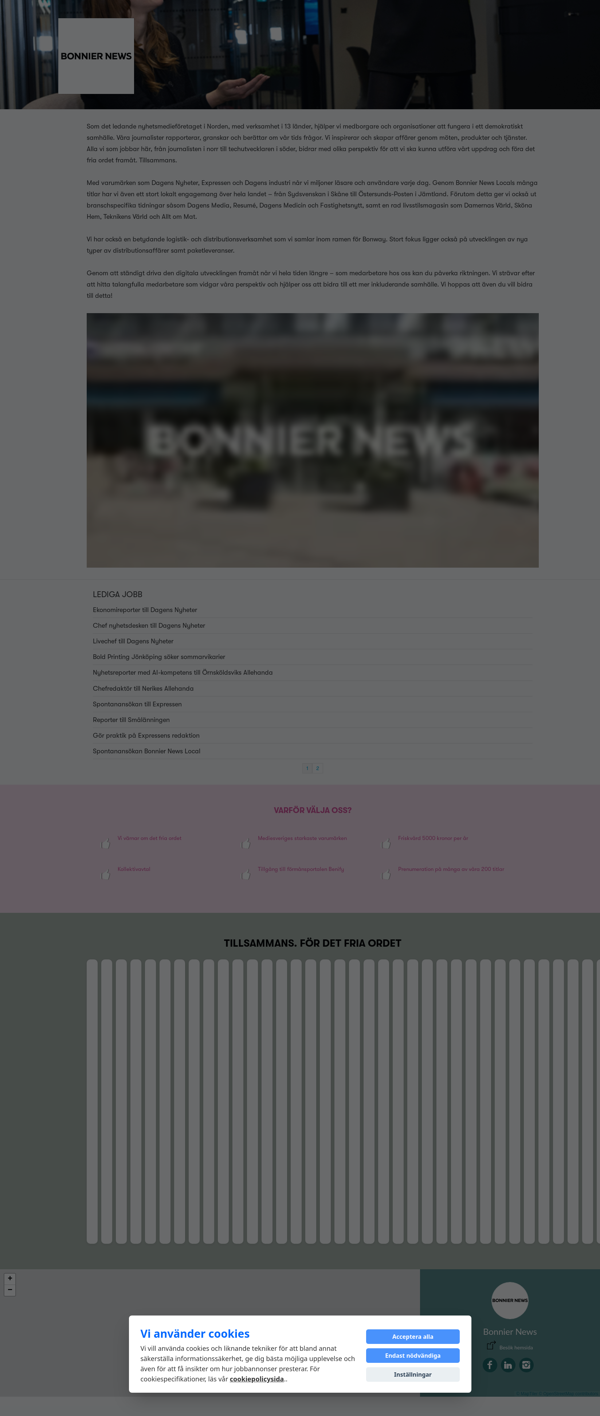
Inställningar (413, 1374)
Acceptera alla (413, 1337)
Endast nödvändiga (412, 1356)
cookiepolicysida (257, 1378)
